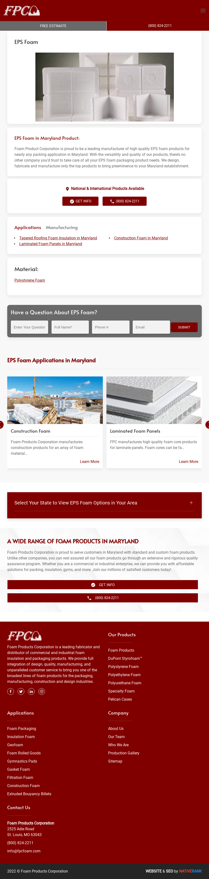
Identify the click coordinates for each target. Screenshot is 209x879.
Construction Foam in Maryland (141, 247)
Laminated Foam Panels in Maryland (50, 253)
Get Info (80, 211)
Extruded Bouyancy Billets (29, 794)
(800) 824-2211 (124, 211)
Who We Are (118, 745)
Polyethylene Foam (124, 675)
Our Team (116, 736)
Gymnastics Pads (22, 761)
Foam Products (121, 650)
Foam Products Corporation (28, 35)
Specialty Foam (121, 691)
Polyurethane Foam (124, 683)
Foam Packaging (21, 728)
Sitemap (115, 761)
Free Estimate (53, 26)
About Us (116, 728)
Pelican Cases (120, 699)
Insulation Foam (21, 736)
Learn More (89, 471)
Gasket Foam (18, 769)
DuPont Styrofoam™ (125, 658)
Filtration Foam (20, 777)
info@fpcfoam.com (23, 851)
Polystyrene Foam (77, 35)
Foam (56, 35)
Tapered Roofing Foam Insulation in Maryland (58, 247)
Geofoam (15, 745)
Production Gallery (123, 753)
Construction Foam (23, 785)
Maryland (100, 35)
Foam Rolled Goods (24, 753)
